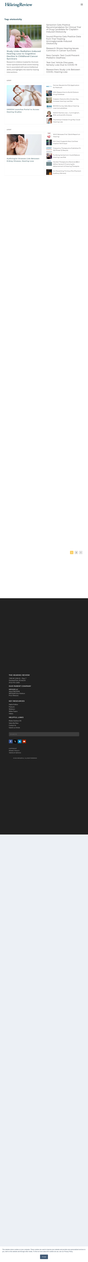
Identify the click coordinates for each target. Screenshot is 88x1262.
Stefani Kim (11, 253)
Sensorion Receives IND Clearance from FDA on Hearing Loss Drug (44, 975)
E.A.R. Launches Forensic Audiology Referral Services (36, 852)
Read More (12, 269)
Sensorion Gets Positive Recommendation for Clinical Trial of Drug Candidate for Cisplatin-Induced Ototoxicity (65, 34)
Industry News (28, 855)
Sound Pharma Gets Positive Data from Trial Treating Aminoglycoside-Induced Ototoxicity (66, 44)
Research (26, 253)
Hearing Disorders (36, 628)
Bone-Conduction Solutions (33, 1229)
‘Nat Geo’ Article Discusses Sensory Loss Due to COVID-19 (65, 66)
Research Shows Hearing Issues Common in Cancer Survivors (64, 52)
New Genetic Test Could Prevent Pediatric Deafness (64, 59)
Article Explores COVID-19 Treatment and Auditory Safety (38, 329)
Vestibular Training (30, 1058)
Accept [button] (44, 1257)
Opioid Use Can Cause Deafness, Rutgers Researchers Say (39, 408)
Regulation (36, 855)
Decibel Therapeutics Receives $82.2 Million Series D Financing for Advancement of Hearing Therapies (68, 168)
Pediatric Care (29, 464)
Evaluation (27, 628)
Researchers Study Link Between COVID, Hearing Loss (65, 74)
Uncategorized (28, 927)
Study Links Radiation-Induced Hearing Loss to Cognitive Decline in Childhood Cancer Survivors (24, 62)
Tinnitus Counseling (36, 253)
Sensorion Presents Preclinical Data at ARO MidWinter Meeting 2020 (45, 726)
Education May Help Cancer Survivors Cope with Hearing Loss (41, 804)
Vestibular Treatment (42, 1058)
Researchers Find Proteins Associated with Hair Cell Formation (42, 923)
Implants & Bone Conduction (50, 1229)
